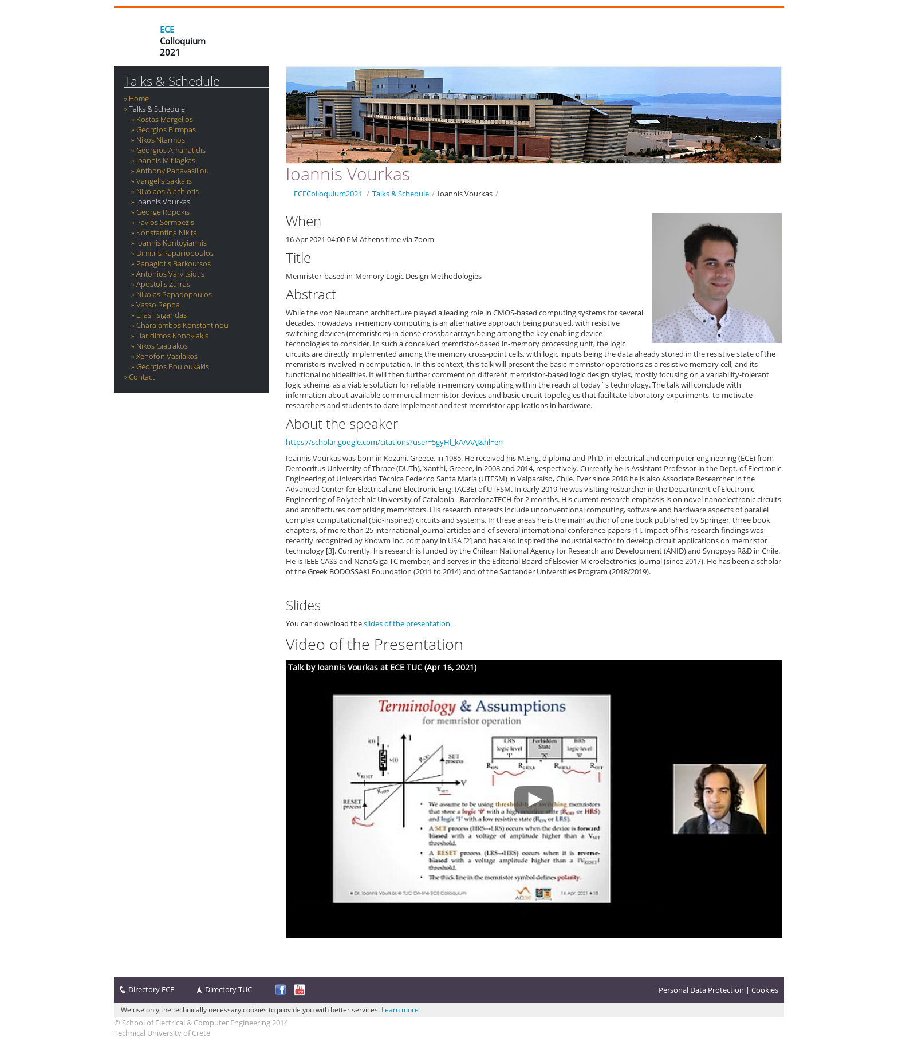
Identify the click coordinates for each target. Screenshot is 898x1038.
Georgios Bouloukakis (172, 366)
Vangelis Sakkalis (164, 181)
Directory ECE (151, 989)
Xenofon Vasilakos (167, 356)
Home (139, 98)
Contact (142, 377)
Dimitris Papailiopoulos (175, 253)
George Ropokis (163, 212)
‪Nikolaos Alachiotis (167, 191)
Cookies (764, 990)
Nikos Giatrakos (162, 346)
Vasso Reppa (158, 304)
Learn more (400, 1010)
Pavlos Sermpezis (165, 222)
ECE (167, 29)
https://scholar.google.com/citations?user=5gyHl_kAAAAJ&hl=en (394, 442)
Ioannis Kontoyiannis (171, 243)
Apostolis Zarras (163, 284)
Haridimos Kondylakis (172, 335)
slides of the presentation (407, 623)
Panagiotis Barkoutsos (173, 263)
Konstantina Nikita (166, 232)
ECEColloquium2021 (328, 193)
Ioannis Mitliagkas (165, 160)
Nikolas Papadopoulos (174, 294)
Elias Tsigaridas (161, 315)
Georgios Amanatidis (171, 150)
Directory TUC (228, 989)
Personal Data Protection (701, 990)
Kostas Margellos (164, 119)
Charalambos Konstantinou (182, 325)
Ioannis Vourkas (163, 201)
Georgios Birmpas (166, 129)
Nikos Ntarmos (160, 140)
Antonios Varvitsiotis (170, 274)
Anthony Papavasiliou (172, 170)
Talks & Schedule (172, 81)
